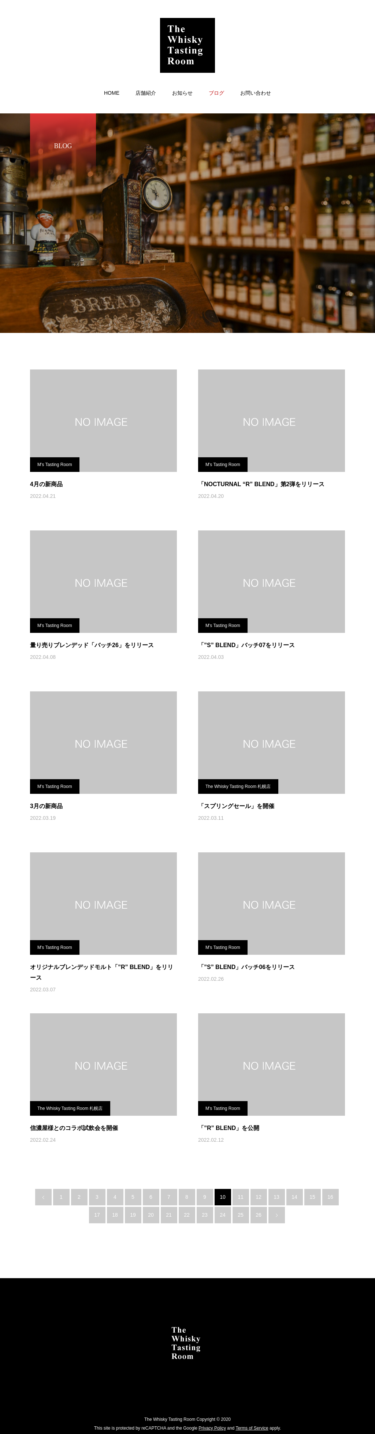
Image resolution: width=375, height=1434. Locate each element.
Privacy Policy (212, 1428)
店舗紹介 (145, 93)
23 (205, 1215)
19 (133, 1215)
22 (187, 1215)
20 (151, 1215)
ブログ (216, 93)
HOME (111, 93)
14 (294, 1197)
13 (276, 1197)
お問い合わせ (255, 93)
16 (330, 1197)
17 (97, 1215)
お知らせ (182, 93)
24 (223, 1215)
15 (312, 1197)
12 (258, 1197)
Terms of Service (251, 1428)
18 (115, 1215)
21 (169, 1215)
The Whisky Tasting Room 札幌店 (238, 786)
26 (258, 1215)
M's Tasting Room (54, 464)
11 (241, 1197)
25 (241, 1215)
